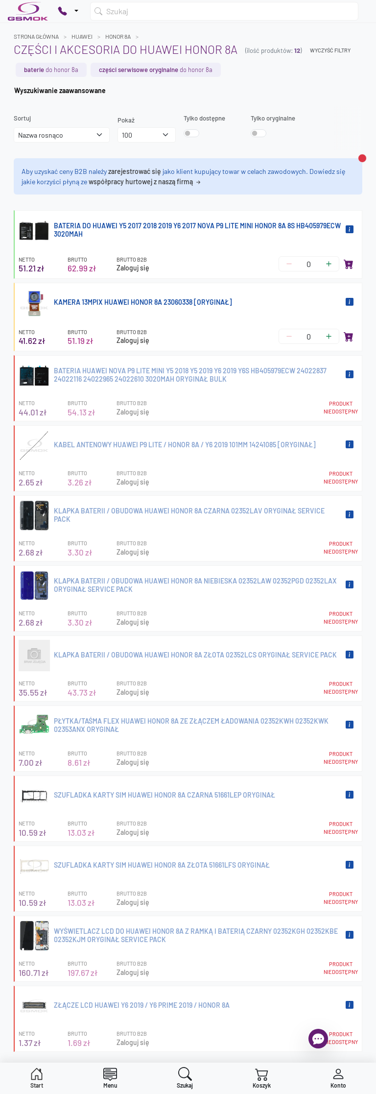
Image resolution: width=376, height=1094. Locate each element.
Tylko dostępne (204, 118)
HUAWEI (82, 36)
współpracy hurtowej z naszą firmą (145, 181)
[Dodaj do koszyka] (348, 264)
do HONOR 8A (51, 69)
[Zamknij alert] (362, 158)
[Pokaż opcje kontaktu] (68, 11)
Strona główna (36, 36)
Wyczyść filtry (330, 50)
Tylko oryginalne (273, 118)
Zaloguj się (133, 268)
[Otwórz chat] (318, 1038)
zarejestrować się (134, 171)
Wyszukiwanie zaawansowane (60, 90)
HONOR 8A (118, 36)
